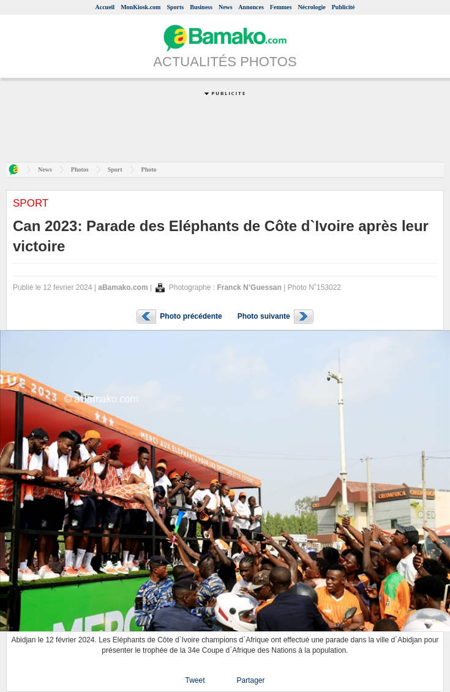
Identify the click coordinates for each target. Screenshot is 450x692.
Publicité (343, 7)
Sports (175, 7)
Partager (250, 680)
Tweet (194, 680)
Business (201, 7)
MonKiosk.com (140, 7)
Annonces (251, 7)
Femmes (281, 7)
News (226, 7)
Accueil (104, 7)
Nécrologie (311, 7)
